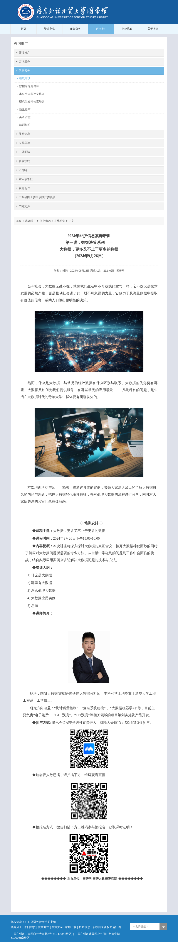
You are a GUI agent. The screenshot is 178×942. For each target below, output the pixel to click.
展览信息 (23, 134)
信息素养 (23, 71)
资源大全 (57, 927)
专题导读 (23, 143)
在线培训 (23, 78)
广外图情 (23, 152)
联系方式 (43, 927)
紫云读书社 (24, 179)
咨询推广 (101, 28)
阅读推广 (23, 53)
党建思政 (127, 28)
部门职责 (30, 927)
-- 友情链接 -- (140, 926)
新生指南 (23, 110)
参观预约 (23, 161)
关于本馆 (153, 28)
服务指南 (75, 28)
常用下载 (70, 927)
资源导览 (49, 28)
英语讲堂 (23, 117)
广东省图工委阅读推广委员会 (35, 197)
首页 (23, 28)
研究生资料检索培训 (31, 102)
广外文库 (23, 206)
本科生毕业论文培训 (31, 94)
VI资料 (21, 170)
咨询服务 (23, 62)
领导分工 (16, 927)
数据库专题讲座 (28, 86)
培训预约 (23, 125)
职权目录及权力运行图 (106, 927)
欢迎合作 (23, 188)
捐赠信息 (84, 927)
